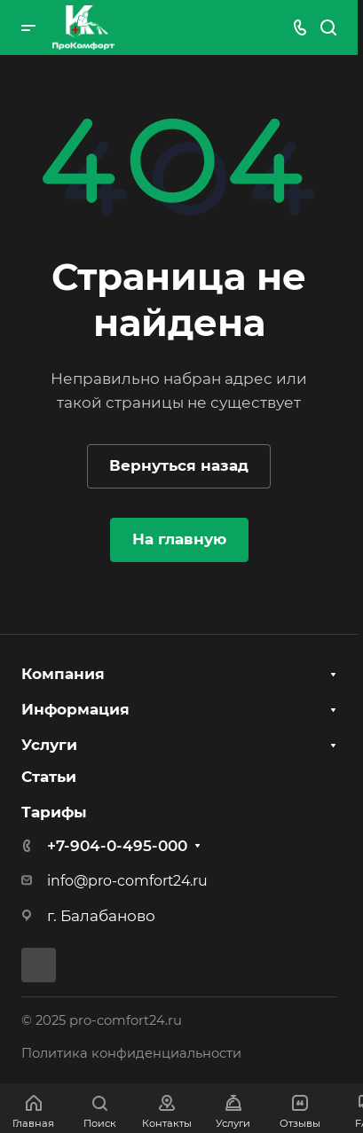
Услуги (49, 745)
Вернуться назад (179, 465)
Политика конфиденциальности (131, 1053)
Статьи (48, 776)
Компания (63, 674)
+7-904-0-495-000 (117, 846)
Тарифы (54, 812)
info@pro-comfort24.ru (127, 880)
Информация (75, 709)
